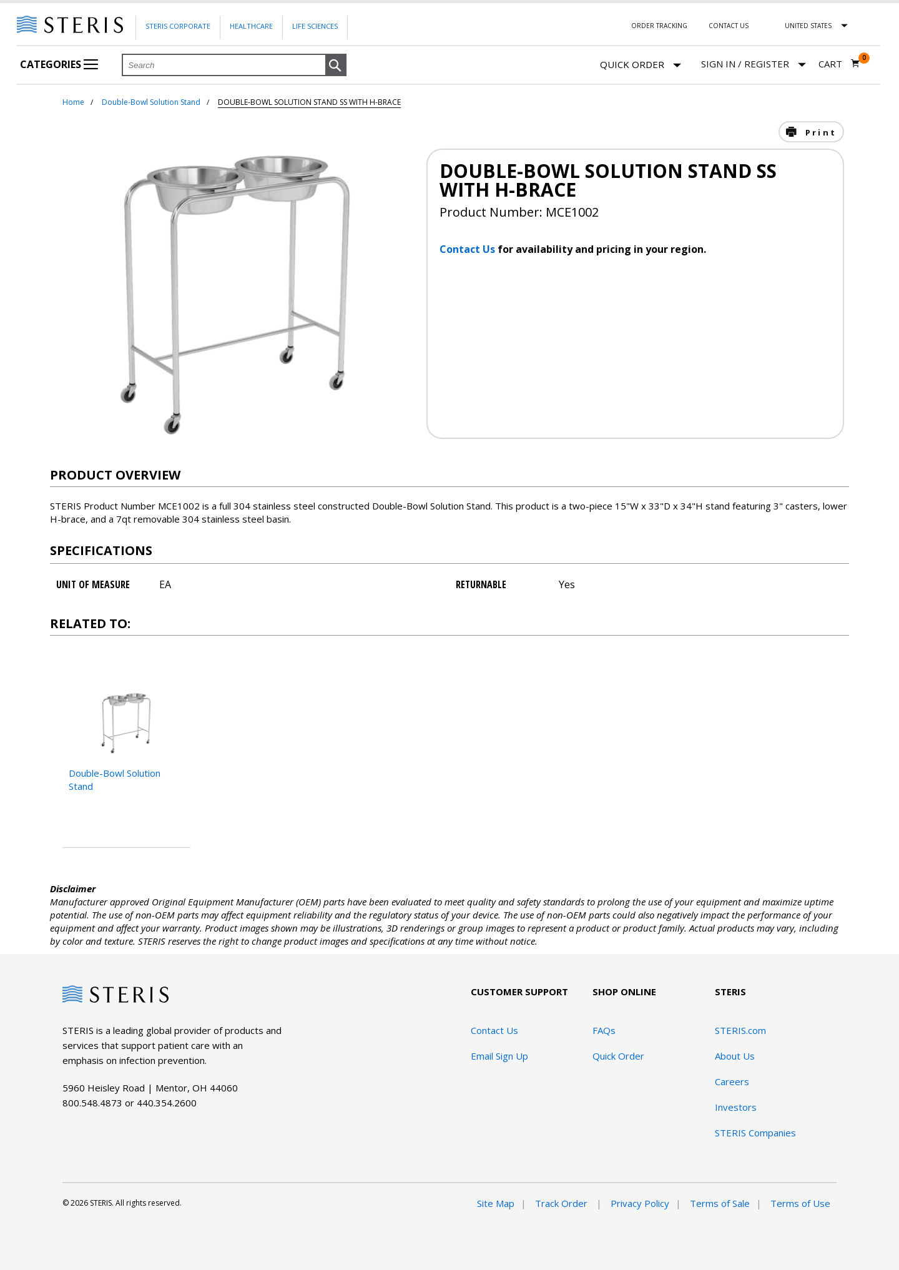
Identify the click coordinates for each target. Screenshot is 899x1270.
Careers (732, 1081)
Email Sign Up (499, 1056)
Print (819, 132)
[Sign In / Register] (753, 64)
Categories (59, 64)
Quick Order (640, 65)
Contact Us (729, 25)
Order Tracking (659, 25)
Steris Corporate (177, 26)
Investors (736, 1107)
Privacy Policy (640, 1203)
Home (73, 102)
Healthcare (251, 26)
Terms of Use (800, 1203)
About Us (735, 1056)
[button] (335, 65)
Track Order (562, 1203)
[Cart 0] (839, 63)
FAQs (604, 1030)
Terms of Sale (720, 1203)
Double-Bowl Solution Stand (151, 102)
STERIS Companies (755, 1132)
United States (808, 25)
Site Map (495, 1203)
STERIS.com (740, 1030)
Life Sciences (315, 26)
